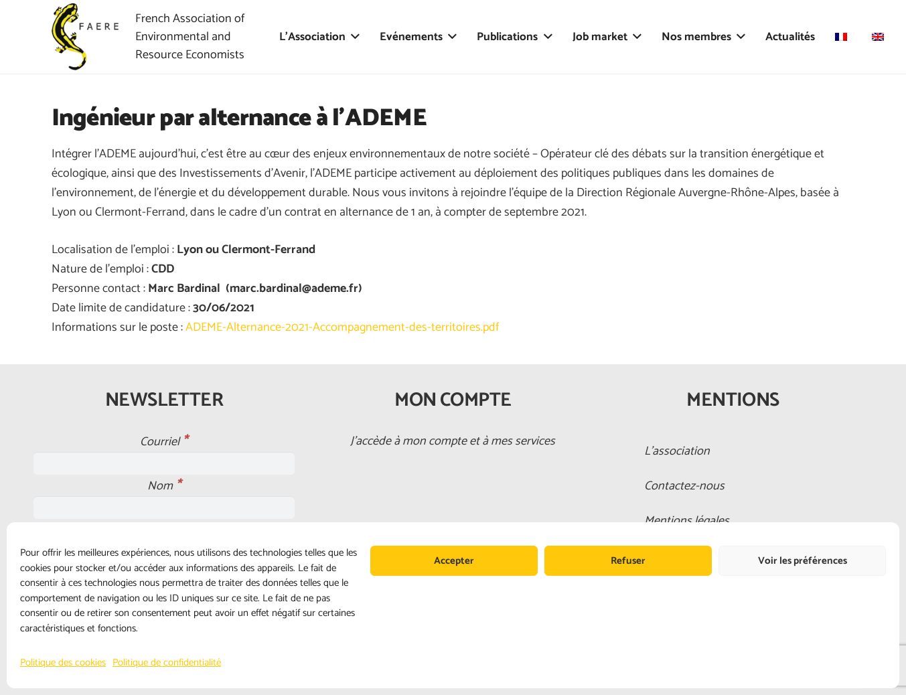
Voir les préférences (802, 560)
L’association (677, 451)
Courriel (163, 442)
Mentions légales (686, 521)
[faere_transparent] (85, 36)
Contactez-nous (684, 486)
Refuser (628, 560)
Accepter (454, 560)
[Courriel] (164, 463)
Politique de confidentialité (166, 662)
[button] (353, 37)
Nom (164, 486)
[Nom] (164, 507)
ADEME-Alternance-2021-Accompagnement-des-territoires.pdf (342, 327)
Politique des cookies (63, 662)
